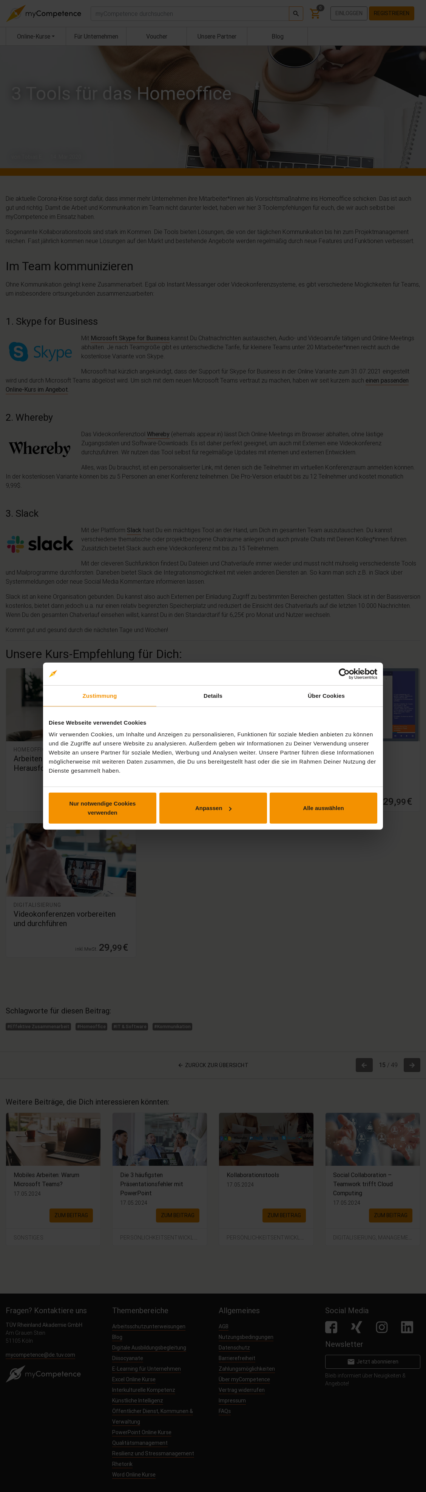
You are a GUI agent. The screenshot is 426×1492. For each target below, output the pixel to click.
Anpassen (213, 808)
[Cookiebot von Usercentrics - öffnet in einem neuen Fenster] (344, 673)
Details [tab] (213, 695)
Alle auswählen (323, 808)
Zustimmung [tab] (100, 695)
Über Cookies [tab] (326, 695)
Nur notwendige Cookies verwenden (102, 808)
